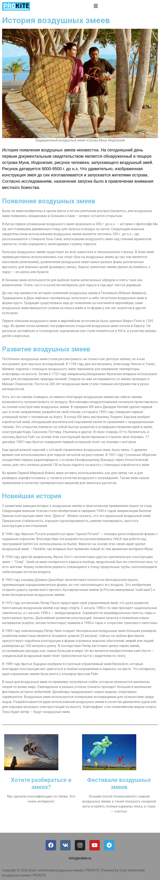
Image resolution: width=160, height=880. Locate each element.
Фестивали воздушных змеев (119, 783)
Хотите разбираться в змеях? (41, 783)
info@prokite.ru (80, 858)
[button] (95, 6)
